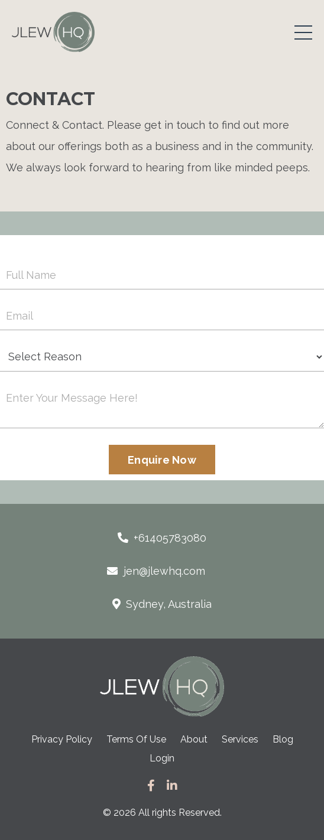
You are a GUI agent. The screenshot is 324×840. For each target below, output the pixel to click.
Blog (283, 739)
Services (240, 739)
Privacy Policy (63, 739)
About (194, 739)
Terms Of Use (136, 739)
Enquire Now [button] (162, 460)
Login (162, 758)
